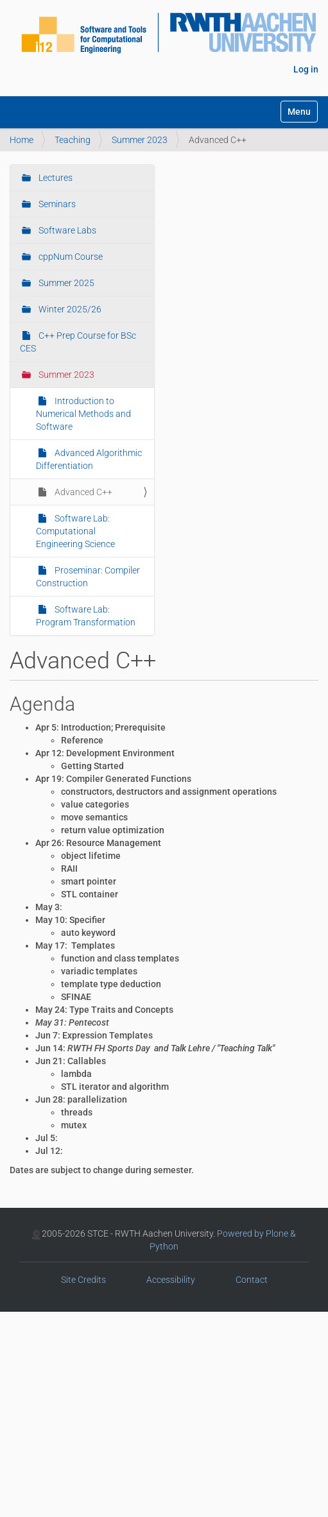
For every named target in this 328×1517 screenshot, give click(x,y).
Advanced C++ (82, 492)
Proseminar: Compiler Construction (88, 576)
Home (21, 140)
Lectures (55, 178)
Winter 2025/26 (69, 309)
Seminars (56, 204)
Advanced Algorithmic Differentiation (89, 459)
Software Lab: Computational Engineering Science (75, 531)
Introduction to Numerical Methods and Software (83, 414)
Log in (305, 69)
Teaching (73, 140)
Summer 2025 (65, 283)
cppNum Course (70, 256)
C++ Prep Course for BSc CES (78, 341)
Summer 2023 (140, 140)
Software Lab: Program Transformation (85, 615)
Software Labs (66, 230)
